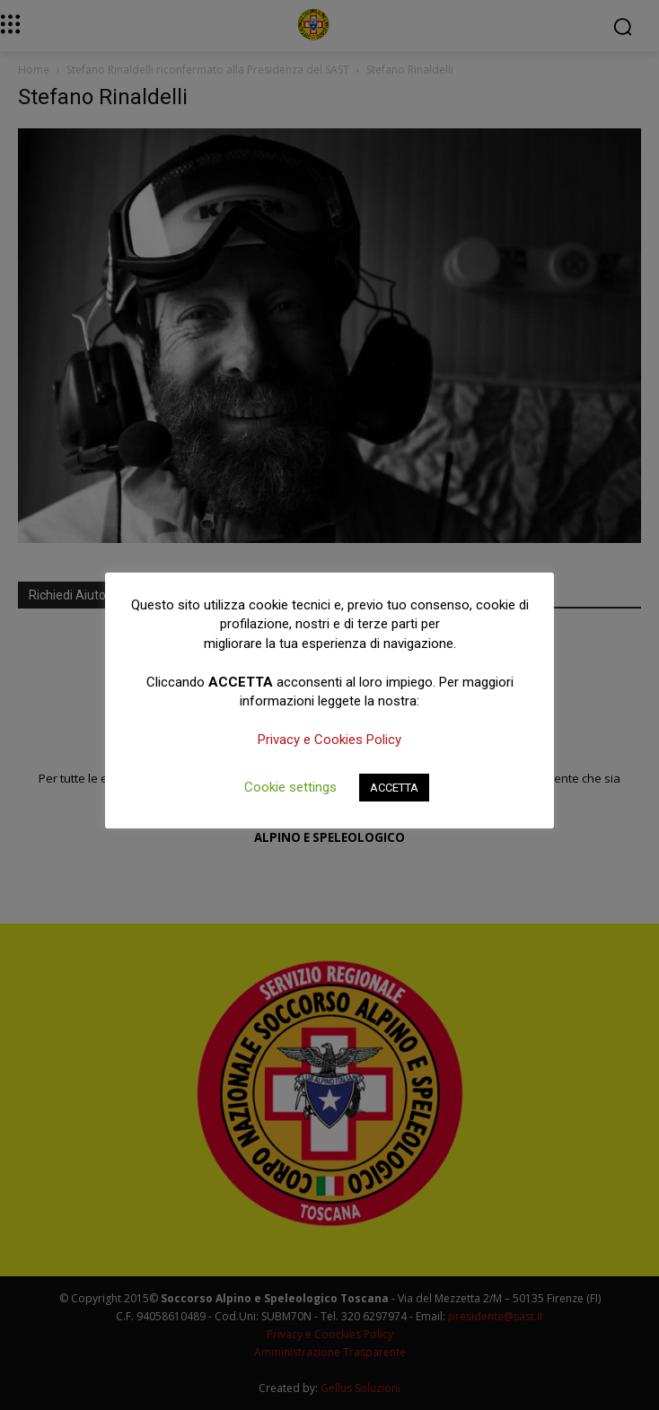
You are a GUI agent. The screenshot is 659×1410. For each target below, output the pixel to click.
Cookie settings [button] (290, 787)
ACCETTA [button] (394, 787)
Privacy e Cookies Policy (329, 739)
